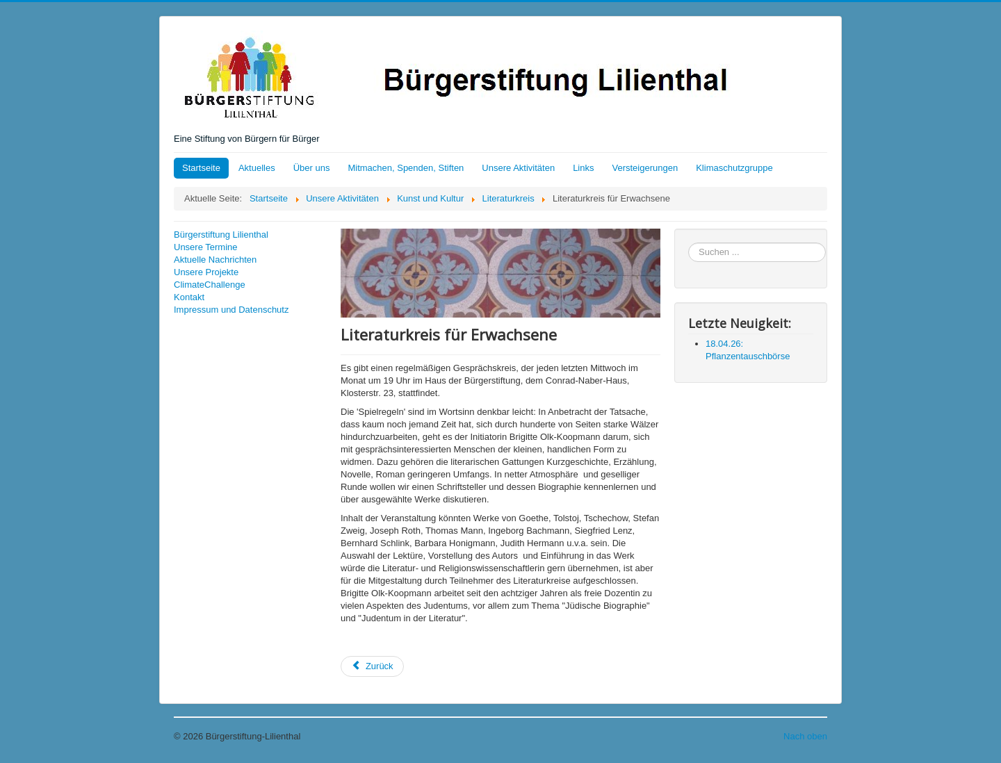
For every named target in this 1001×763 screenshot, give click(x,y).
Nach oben (805, 736)
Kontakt (189, 297)
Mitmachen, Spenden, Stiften (406, 168)
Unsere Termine (206, 247)
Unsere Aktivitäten (518, 168)
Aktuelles (256, 168)
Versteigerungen (645, 168)
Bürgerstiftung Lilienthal (221, 234)
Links (583, 168)
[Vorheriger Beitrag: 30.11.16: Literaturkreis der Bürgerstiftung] (372, 666)
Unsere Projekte (206, 272)
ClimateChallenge (209, 284)
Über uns (311, 168)
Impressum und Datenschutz (231, 309)
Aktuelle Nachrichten (215, 259)
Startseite (201, 168)
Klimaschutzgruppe (734, 168)
